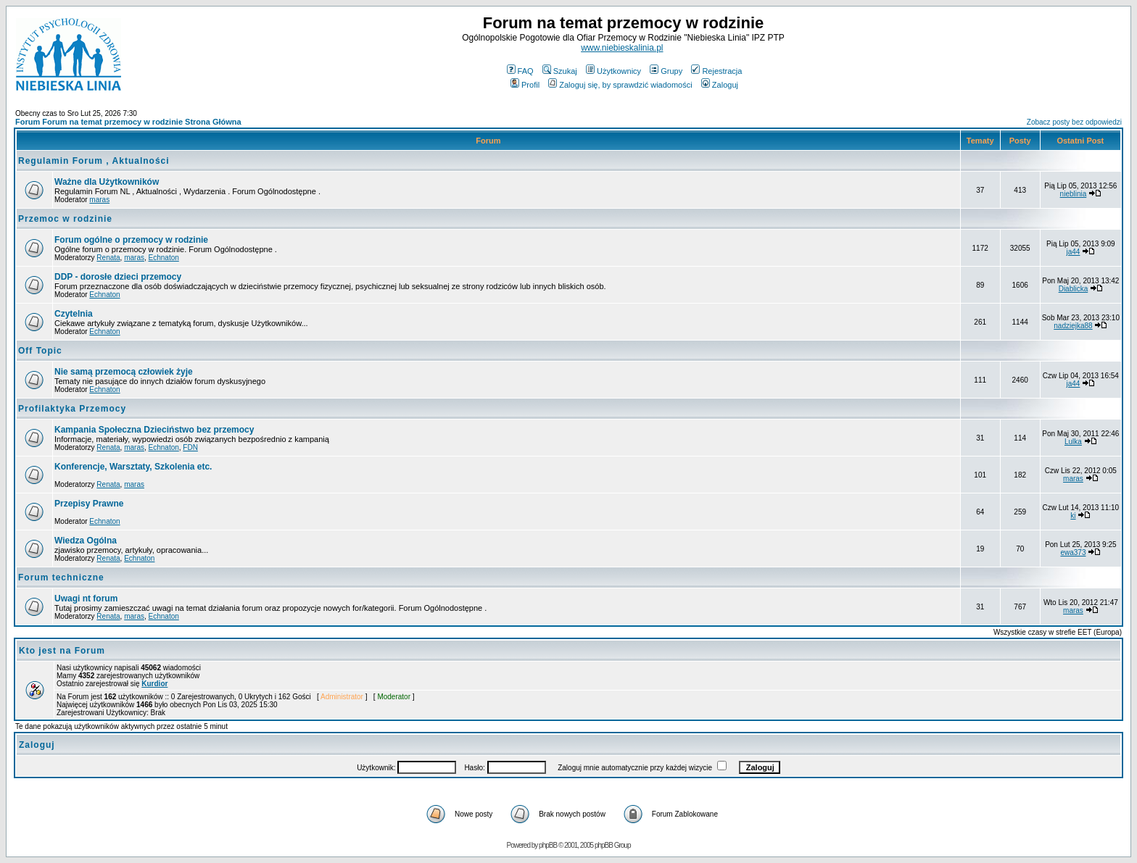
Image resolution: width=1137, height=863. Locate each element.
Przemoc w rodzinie (65, 219)
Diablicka (1073, 289)
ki (1072, 516)
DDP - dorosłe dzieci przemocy (117, 277)
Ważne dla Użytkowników (106, 182)
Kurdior (154, 684)
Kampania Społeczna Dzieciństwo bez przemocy (154, 430)
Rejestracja (716, 71)
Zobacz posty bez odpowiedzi (1074, 122)
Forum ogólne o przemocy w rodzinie (131, 240)
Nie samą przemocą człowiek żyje (123, 372)
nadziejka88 (1073, 326)
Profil (524, 84)
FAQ (520, 71)
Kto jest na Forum (62, 651)
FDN (190, 447)
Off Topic (40, 351)
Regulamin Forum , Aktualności (94, 161)
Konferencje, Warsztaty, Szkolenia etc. (133, 467)
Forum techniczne (61, 577)
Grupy (666, 71)
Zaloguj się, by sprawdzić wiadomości (620, 84)
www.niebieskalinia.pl (622, 48)
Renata (108, 258)
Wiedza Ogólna (85, 540)
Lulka (1073, 442)
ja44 (1073, 252)
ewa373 (1073, 552)
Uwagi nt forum (85, 598)
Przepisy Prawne (88, 504)
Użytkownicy (613, 71)
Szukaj (559, 71)
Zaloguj (719, 84)
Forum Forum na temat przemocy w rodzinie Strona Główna (128, 121)
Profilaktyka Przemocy (72, 409)
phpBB (548, 845)
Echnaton (164, 258)
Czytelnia (73, 314)
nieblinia (1073, 194)
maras (99, 200)
